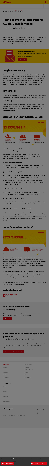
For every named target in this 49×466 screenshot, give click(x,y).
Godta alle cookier (34, 463)
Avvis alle (43, 463)
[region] (24, 461)
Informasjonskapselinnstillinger (7, 463)
